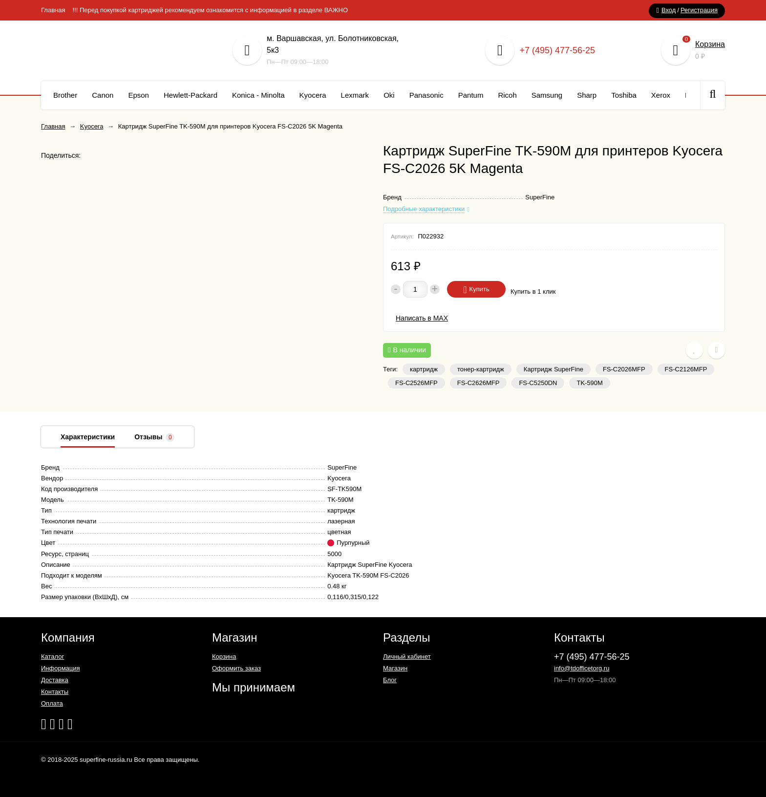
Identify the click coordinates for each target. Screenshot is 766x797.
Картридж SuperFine (553, 369)
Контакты (54, 691)
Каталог (52, 656)
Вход (668, 10)
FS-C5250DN (538, 383)
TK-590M (589, 383)
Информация (60, 668)
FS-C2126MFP (686, 369)
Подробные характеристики (424, 209)
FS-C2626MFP (478, 383)
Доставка (54, 680)
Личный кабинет (407, 656)
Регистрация (699, 10)
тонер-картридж (480, 369)
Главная (53, 10)
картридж (424, 369)
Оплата (52, 703)
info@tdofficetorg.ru (581, 668)
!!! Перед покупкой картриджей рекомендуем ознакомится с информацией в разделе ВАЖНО (210, 10)
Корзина (710, 44)
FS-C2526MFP (416, 383)
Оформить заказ (236, 668)
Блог (390, 680)
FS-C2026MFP (624, 369)
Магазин (395, 668)
